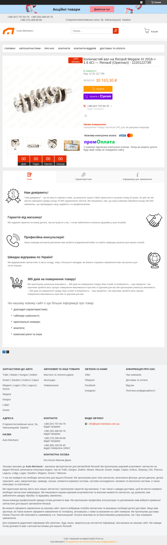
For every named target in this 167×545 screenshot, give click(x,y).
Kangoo (7, 399)
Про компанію (133, 374)
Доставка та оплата (112, 48)
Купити (100, 89)
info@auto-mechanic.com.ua (104, 424)
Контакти (64, 48)
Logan (6, 404)
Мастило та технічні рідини (58, 374)
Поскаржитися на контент (78, 542)
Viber (87, 374)
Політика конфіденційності (140, 390)
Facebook (90, 385)
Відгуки (130, 385)
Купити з (100, 96)
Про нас (49, 48)
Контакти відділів (85, 48)
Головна (9, 48)
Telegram (90, 380)
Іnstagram (90, 390)
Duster (6, 410)
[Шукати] (116, 31)
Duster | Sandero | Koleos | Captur (21, 380)
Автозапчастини (30, 48)
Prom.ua (99, 539)
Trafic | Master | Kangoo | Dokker (20, 374)
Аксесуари (49, 380)
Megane (7, 394)
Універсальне (51, 385)
